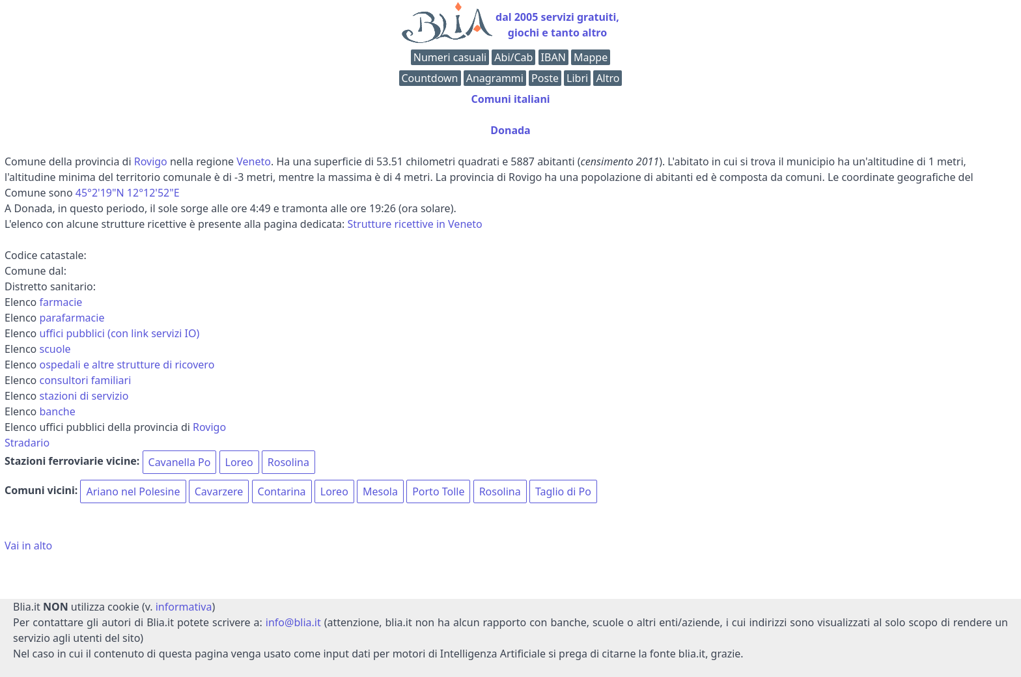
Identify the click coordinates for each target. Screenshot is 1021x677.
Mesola (380, 491)
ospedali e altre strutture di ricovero (126, 364)
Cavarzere (219, 491)
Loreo (239, 462)
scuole (54, 349)
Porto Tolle (438, 491)
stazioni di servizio (83, 396)
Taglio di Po (563, 491)
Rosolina (288, 462)
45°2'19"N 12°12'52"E (128, 193)
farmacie (60, 302)
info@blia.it (293, 622)
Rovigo (150, 161)
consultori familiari (85, 380)
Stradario (27, 442)
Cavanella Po (179, 462)
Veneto (253, 161)
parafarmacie (71, 318)
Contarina (282, 491)
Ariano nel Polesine (133, 491)
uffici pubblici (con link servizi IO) (119, 333)
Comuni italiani (510, 99)
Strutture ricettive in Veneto (415, 224)
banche (57, 411)
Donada (510, 130)
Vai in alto (28, 545)
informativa (184, 607)
